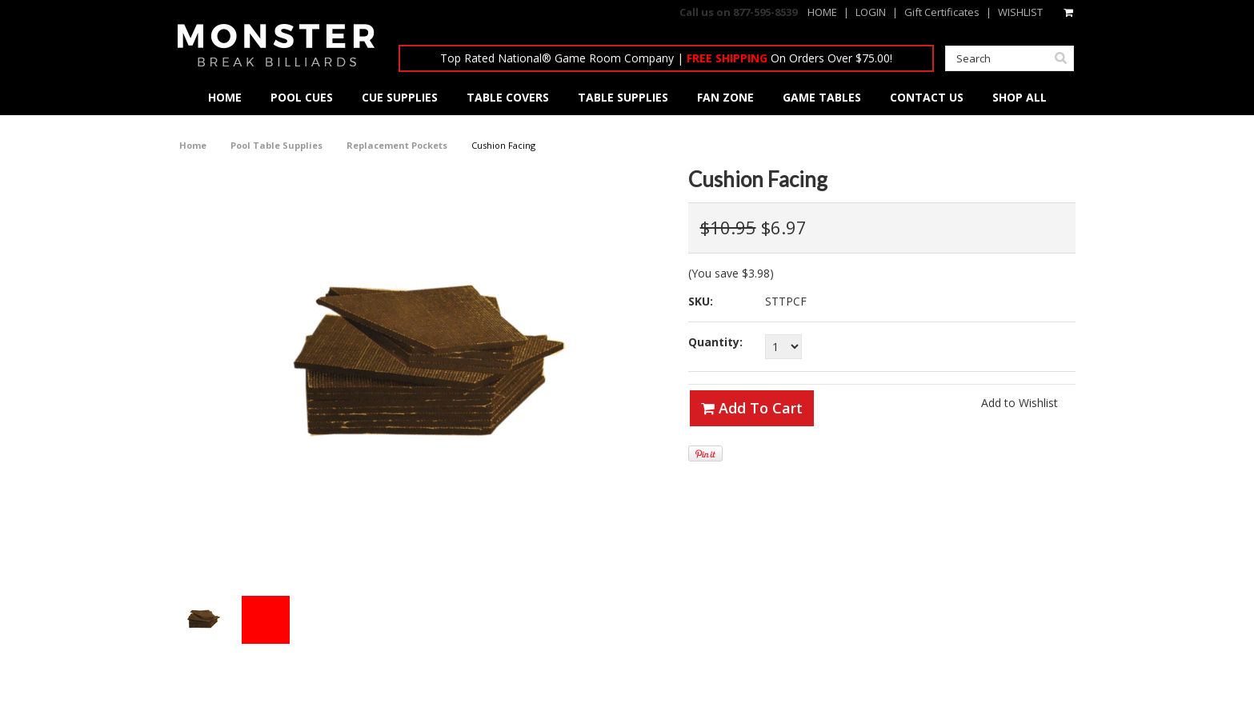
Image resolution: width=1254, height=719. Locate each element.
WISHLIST (1020, 12)
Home (192, 145)
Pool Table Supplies (276, 145)
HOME (822, 12)
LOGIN (870, 12)
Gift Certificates (942, 12)
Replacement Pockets (397, 145)
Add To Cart (752, 407)
